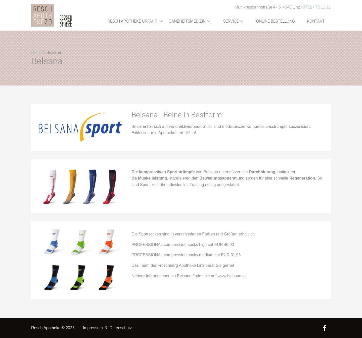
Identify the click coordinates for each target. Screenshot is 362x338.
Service (233, 21)
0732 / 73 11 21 (317, 7)
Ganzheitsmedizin (190, 21)
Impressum (93, 328)
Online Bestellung (275, 21)
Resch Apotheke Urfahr (135, 21)
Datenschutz (121, 328)
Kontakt (316, 21)
